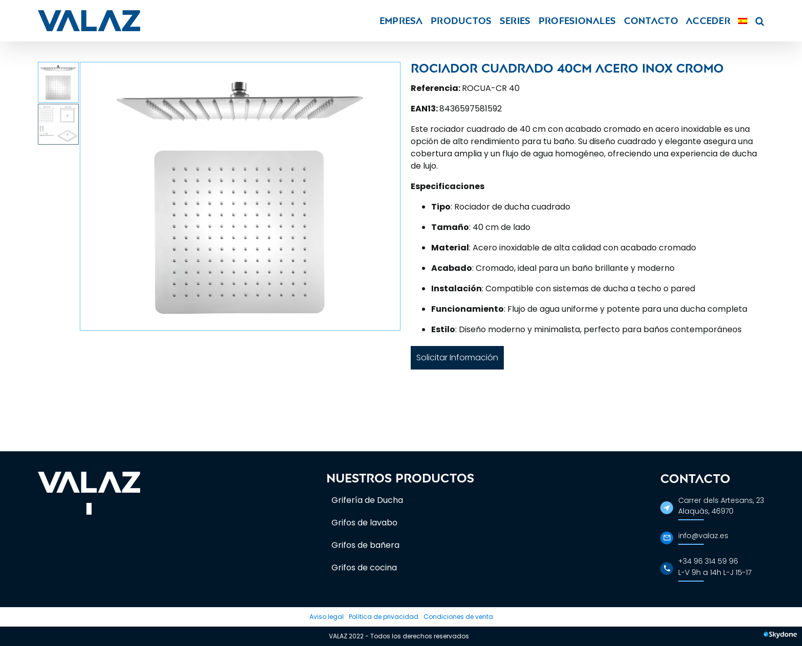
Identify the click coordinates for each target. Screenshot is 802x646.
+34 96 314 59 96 (708, 561)
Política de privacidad (383, 616)
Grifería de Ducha (367, 500)
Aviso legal (326, 616)
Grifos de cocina (364, 567)
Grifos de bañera (365, 545)
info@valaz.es (703, 535)
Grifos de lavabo (364, 522)
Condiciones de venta (458, 616)
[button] (759, 20)
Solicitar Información (457, 357)
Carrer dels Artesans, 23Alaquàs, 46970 (721, 505)
